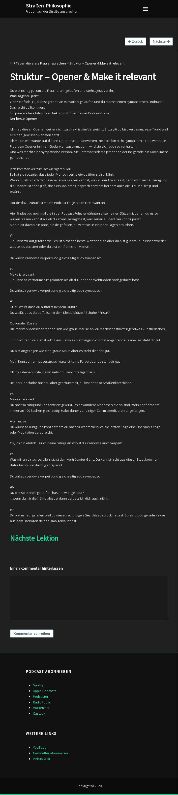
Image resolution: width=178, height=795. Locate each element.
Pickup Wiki (41, 759)
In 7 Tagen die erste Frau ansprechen (38, 63)
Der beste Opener (23, 118)
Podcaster (40, 696)
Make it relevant (88, 202)
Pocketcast (41, 707)
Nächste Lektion (34, 538)
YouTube (39, 747)
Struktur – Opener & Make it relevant (96, 63)
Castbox (39, 713)
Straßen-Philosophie (48, 5)
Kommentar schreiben (31, 634)
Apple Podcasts (44, 691)
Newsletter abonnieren (50, 753)
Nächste (161, 41)
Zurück (135, 41)
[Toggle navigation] (145, 9)
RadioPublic (42, 702)
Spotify (38, 685)
